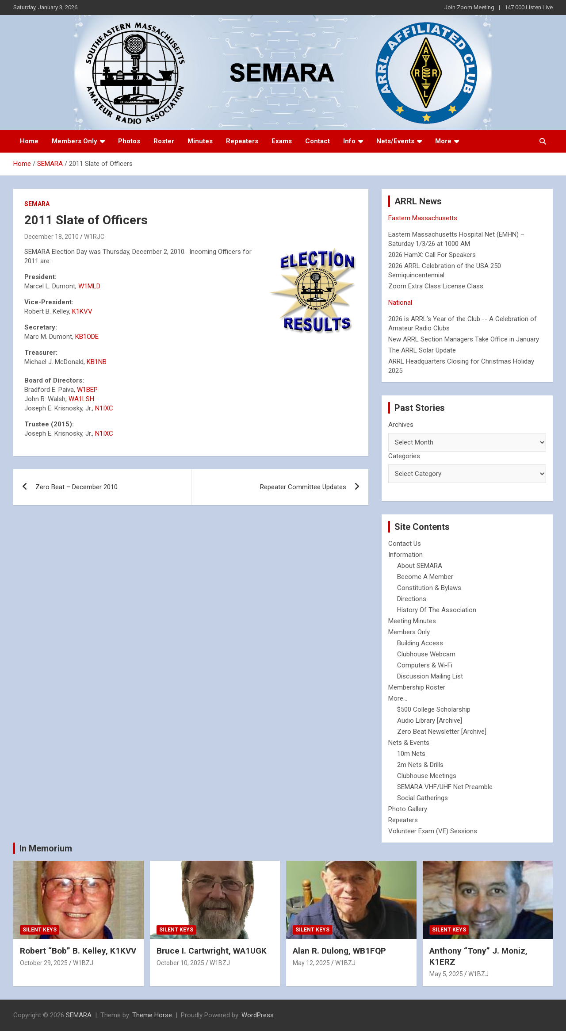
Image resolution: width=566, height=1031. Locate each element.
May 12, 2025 (311, 962)
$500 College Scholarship (433, 709)
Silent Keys (40, 930)
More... (397, 698)
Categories (404, 456)
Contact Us (404, 544)
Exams (282, 141)
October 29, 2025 (44, 962)
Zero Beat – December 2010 (76, 487)
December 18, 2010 (51, 236)
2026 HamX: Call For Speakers (432, 255)
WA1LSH (81, 399)
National (400, 303)
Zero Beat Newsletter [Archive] (441, 732)
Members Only (74, 141)
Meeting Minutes (412, 621)
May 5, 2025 (446, 973)
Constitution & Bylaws (429, 588)
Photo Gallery (407, 809)
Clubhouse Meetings (426, 776)
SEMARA (37, 203)
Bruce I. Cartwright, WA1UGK (212, 951)
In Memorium (45, 848)
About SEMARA (419, 566)
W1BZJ (83, 962)
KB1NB (97, 362)
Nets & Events (408, 743)
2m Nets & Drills (420, 765)
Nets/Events (395, 141)
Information (405, 555)
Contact (317, 141)
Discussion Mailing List (430, 676)
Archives (400, 425)
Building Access (420, 643)
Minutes (200, 141)
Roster (163, 141)
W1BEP (87, 390)
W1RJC (94, 236)
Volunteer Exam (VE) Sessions (432, 831)
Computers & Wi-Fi (424, 665)
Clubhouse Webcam (426, 654)
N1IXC (104, 408)
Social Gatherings (422, 798)
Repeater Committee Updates (303, 487)
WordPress (257, 1015)
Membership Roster (416, 687)
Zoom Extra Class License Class (435, 286)
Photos (129, 141)
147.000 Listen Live (529, 7)
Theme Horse (152, 1015)
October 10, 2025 (180, 962)
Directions (411, 599)
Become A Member (425, 577)
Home (29, 141)
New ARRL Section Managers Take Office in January (463, 339)
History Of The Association (436, 610)
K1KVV (82, 311)
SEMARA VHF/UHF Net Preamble (445, 787)
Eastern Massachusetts (422, 218)
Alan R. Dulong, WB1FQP (339, 951)
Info (349, 141)
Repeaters (242, 141)
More (443, 141)
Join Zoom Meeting (469, 7)
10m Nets (411, 754)
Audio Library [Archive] (429, 720)
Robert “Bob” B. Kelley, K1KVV (78, 951)
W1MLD (89, 286)
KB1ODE (87, 337)
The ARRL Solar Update (422, 350)
